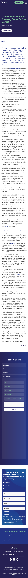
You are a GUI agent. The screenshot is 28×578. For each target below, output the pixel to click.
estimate (12, 243)
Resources (5, 554)
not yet (6, 226)
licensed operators (14, 68)
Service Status (20, 567)
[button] (26, 2)
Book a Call (19, 2)
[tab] (14, 365)
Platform (15, 551)
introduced (17, 274)
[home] (4, 2)
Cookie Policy (22, 569)
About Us (11, 554)
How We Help (8, 551)
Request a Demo (7, 30)
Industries (20, 551)
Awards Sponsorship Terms (10, 567)
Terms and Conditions (7, 569)
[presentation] (15, 404)
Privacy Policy (8, 522)
